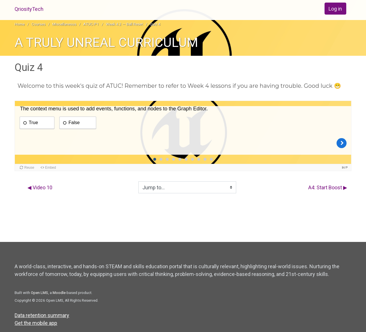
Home (20, 24)
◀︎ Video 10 (39, 187)
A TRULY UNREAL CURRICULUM (106, 42)
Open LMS (39, 292)
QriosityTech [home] (29, 9)
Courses (38, 24)
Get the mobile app (36, 323)
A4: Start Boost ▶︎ (327, 187)
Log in (335, 9)
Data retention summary (42, 315)
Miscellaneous (64, 24)
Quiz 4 (155, 24)
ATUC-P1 (91, 24)
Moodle (59, 292)
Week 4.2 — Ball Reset (124, 24)
